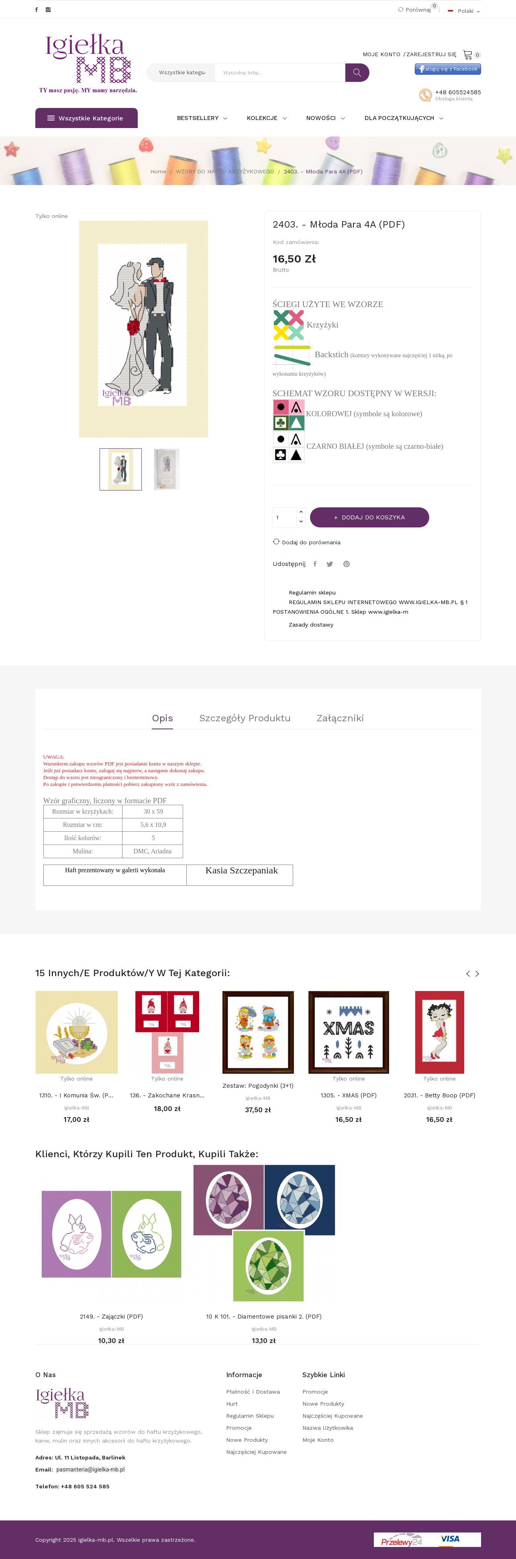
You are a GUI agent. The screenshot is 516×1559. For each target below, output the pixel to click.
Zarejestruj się (431, 54)
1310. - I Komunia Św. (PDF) (76, 1095)
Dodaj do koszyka (372, 517)
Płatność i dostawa (253, 1391)
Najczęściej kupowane (256, 1452)
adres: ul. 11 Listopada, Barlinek (80, 1457)
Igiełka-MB (76, 1107)
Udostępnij (316, 564)
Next (258, 330)
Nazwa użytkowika (327, 1428)
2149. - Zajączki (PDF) (111, 1316)
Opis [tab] (162, 718)
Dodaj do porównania (307, 541)
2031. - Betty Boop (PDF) (439, 1095)
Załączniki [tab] (340, 718)
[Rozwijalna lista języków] (464, 10)
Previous (29, 330)
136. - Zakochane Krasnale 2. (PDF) (167, 1095)
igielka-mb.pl (95, 1540)
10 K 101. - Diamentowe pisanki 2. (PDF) (264, 1316)
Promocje (239, 1428)
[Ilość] (285, 517)
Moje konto (318, 1440)
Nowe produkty (247, 1440)
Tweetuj (330, 564)
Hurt (232, 1403)
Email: (45, 1469)
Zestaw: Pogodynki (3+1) (258, 1085)
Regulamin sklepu (250, 1415)
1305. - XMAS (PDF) (349, 1095)
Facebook (36, 9)
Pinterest (347, 564)
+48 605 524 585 (85, 1486)
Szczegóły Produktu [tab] (245, 718)
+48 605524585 (458, 92)
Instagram (48, 9)
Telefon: (72, 1486)
